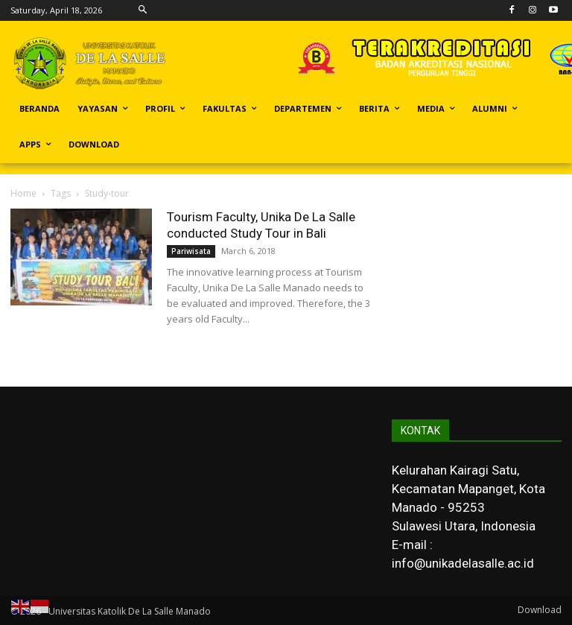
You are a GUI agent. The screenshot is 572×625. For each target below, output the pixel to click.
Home (23, 193)
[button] (142, 10)
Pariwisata (191, 251)
